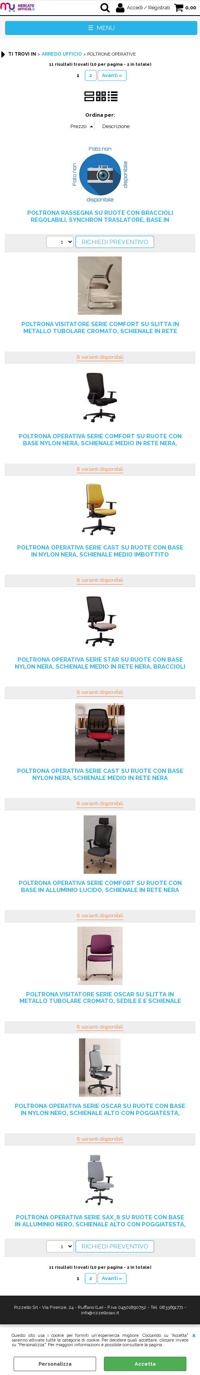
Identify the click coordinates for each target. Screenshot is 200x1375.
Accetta (145, 1364)
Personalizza (55, 1364)
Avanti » (112, 75)
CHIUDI (194, 1335)
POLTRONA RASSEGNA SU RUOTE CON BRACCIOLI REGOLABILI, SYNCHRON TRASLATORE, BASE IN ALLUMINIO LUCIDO (100, 219)
